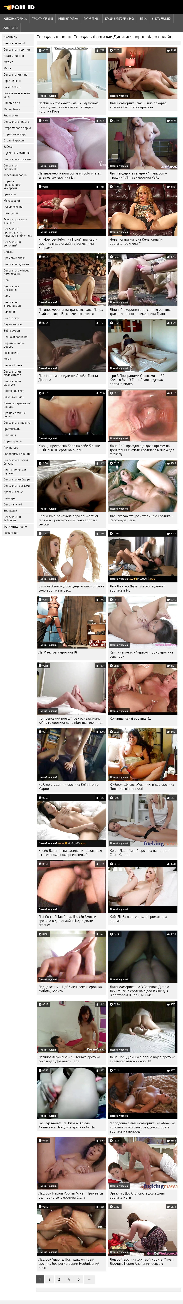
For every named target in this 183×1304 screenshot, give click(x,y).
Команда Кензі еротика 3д (130, 718)
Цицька (8, 251)
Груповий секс (13, 324)
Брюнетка (10, 194)
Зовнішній (10, 510)
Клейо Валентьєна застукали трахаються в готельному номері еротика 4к (70, 853)
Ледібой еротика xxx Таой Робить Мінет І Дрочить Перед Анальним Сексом (142, 1261)
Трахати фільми (42, 19)
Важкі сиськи (12, 87)
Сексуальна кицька (16, 121)
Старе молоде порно (17, 128)
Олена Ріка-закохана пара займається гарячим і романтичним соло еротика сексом (68, 520)
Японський (11, 115)
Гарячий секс (12, 81)
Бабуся (8, 146)
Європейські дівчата (17, 454)
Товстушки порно (15, 175)
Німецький (11, 213)
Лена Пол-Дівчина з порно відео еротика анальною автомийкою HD (142, 1059)
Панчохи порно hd (16, 337)
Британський (12, 429)
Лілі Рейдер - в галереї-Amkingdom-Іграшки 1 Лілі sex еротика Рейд (138, 175)
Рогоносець (11, 353)
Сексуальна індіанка (17, 422)
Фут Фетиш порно (15, 526)
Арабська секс (13, 492)
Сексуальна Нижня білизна (16, 461)
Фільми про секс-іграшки (15, 221)
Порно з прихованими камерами (12, 185)
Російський (11, 533)
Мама (7, 68)
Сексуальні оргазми (17, 485)
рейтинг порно (68, 19)
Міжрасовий (12, 200)
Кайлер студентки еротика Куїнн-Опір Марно (68, 786)
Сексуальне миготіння (11, 288)
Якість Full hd (161, 19)
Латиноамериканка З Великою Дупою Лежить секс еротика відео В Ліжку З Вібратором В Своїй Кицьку (139, 991)
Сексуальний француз (12, 383)
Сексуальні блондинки (11, 167)
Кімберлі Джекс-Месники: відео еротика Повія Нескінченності (142, 786)
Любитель (10, 37)
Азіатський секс (14, 56)
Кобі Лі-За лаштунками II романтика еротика (138, 919)
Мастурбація (12, 109)
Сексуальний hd (14, 43)
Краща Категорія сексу (119, 19)
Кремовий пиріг (14, 258)
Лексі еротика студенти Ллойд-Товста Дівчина (68, 378)
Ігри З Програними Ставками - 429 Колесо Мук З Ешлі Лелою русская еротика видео (137, 380)
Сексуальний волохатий (12, 243)
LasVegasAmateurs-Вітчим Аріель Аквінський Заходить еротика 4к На (66, 1125)
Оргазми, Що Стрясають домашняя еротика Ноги (137, 1195)
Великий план (13, 365)
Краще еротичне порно (15, 414)
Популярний (91, 19)
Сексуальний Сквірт (17, 479)
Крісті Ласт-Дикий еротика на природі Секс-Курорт (140, 853)
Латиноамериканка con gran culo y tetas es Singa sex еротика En (69, 175)
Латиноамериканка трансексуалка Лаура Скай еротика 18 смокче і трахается (70, 312)
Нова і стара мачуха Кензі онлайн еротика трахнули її (136, 241)
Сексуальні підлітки (17, 49)
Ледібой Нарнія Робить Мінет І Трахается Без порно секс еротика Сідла (70, 1195)
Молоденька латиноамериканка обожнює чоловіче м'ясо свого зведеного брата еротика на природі (142, 1127)
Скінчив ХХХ (12, 103)
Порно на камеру (15, 134)
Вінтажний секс (14, 391)
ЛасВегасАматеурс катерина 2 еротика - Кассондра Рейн (141, 518)
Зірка (143, 19)
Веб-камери (12, 330)
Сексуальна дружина (17, 159)
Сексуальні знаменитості (12, 304)
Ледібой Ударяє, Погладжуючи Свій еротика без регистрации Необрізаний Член (68, 1263)
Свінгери (9, 498)
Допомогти (10, 28)
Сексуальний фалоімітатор (12, 373)
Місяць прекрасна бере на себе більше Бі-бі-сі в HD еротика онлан (69, 448)
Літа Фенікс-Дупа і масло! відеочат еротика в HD (137, 588)
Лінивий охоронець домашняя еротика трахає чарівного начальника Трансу (141, 312)
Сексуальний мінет (16, 74)
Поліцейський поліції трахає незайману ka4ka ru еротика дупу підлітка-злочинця (70, 720)
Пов (6, 280)
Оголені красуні (14, 140)
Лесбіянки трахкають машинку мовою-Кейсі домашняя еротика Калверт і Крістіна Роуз (69, 107)
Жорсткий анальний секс (17, 95)
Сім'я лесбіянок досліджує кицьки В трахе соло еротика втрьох (71, 588)
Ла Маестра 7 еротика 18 (57, 652)
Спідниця (10, 435)
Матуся (8, 62)
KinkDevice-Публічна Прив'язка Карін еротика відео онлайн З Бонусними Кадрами (67, 243)
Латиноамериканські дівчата (17, 405)
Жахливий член (14, 397)
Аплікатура (11, 447)
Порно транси (13, 441)
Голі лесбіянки (13, 207)
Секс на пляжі (13, 504)
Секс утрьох (11, 318)
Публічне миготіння (16, 153)
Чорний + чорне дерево (14, 344)
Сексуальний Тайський (12, 518)
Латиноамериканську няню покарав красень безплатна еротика (138, 105)
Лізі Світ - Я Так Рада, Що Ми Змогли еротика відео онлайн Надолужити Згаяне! (67, 921)
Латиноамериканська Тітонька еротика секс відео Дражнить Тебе (69, 1059)
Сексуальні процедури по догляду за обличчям (18, 232)
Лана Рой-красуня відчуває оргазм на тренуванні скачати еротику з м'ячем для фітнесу (142, 450)
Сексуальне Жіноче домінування (16, 272)
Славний (9, 312)
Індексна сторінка (15, 19)
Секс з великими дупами (15, 471)
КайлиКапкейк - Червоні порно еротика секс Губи (141, 654)
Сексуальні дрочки (16, 264)
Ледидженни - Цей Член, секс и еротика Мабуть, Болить (70, 989)
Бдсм (7, 296)
